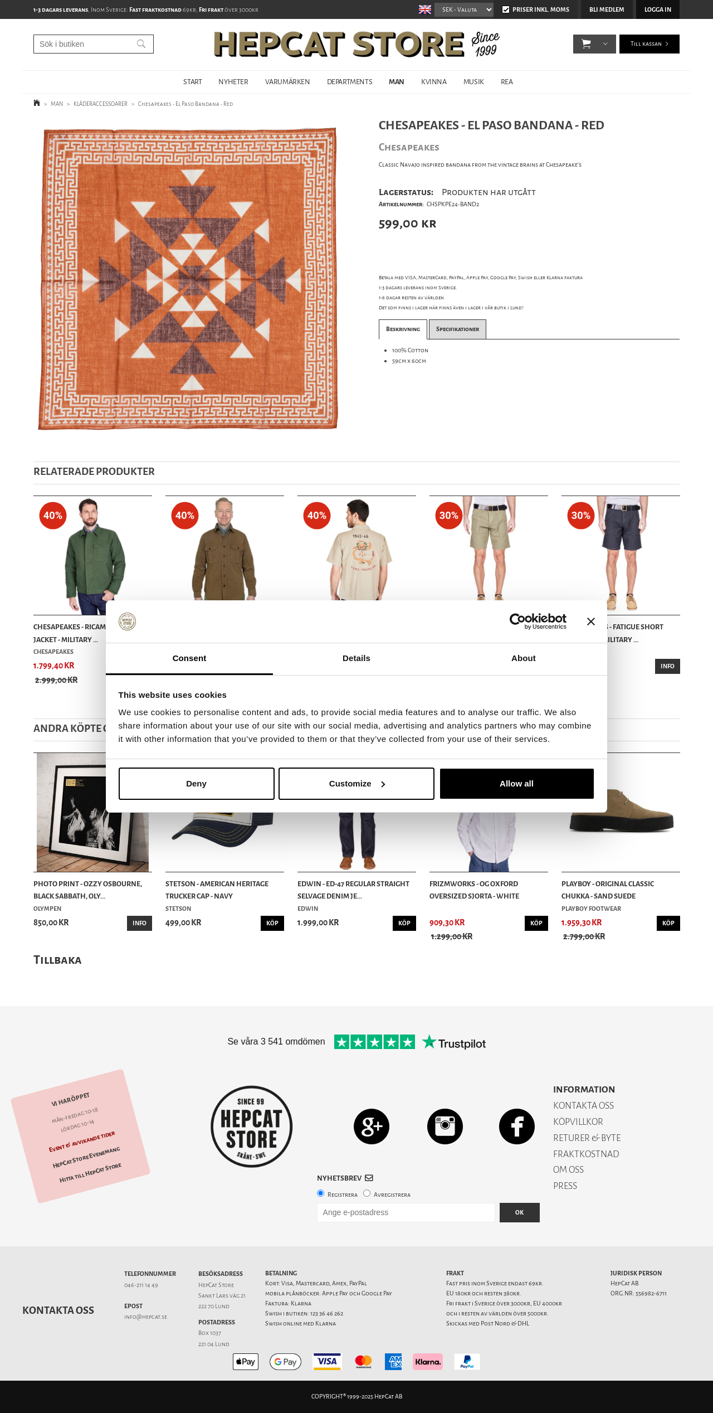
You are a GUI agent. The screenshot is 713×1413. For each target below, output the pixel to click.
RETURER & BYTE (587, 1138)
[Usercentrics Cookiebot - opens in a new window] (518, 621)
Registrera (343, 1195)
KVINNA (434, 81)
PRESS (565, 1186)
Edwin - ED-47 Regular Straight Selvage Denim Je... (353, 890)
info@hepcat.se (145, 1317)
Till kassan (646, 44)
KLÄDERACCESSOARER (101, 104)
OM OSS (568, 1170)
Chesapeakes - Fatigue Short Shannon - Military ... (612, 633)
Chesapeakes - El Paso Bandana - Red (185, 104)
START (192, 81)
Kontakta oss (58, 1310)
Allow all (517, 783)
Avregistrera (392, 1195)
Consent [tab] (190, 658)
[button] (586, 44)
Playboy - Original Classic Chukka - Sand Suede (607, 890)
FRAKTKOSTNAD (586, 1154)
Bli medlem (606, 10)
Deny (196, 783)
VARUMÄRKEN (287, 81)
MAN (396, 81)
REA (507, 81)
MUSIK (473, 81)
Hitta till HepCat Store (90, 1172)
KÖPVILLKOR (578, 1122)
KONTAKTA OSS (583, 1105)
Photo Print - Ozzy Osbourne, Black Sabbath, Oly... (87, 890)
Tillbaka (57, 959)
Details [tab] (356, 658)
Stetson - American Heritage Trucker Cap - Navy (216, 890)
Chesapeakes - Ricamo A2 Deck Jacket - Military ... (86, 633)
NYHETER (233, 81)
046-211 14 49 (141, 1285)
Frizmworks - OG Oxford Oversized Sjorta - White (474, 890)
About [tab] (523, 658)
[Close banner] (591, 621)
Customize (357, 783)
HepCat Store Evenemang (86, 1157)
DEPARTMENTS (350, 81)
